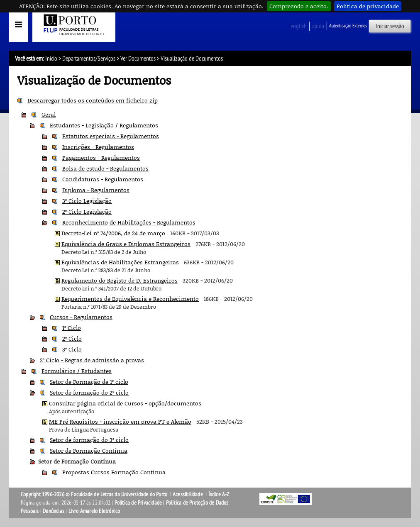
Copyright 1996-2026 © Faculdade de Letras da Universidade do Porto (94, 494)
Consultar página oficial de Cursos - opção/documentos (125, 403)
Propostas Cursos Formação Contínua (114, 472)
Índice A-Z (219, 494)
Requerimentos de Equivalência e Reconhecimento (130, 299)
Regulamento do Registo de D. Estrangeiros (119, 280)
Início (51, 58)
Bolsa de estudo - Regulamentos (105, 168)
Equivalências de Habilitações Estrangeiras (120, 262)
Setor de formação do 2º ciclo (89, 392)
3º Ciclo (72, 349)
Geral (49, 114)
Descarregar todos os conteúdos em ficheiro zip (92, 100)
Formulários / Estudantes (77, 371)
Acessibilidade (188, 494)
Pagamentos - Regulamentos (101, 157)
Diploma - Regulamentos (95, 190)
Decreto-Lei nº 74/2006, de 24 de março (113, 233)
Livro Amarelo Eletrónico (94, 511)
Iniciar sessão (390, 26)
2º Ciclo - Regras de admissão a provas (92, 360)
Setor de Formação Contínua (88, 450)
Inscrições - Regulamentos (98, 147)
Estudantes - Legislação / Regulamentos (104, 125)
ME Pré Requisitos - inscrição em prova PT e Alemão (120, 421)
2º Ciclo (72, 338)
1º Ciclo (71, 328)
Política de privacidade (368, 6)
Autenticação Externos (348, 26)
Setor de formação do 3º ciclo (89, 440)
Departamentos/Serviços (88, 58)
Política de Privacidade (138, 502)
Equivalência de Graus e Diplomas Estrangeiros (125, 244)
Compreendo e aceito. (298, 6)
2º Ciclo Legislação (87, 211)
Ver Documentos (138, 58)
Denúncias (53, 511)
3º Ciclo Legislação (87, 201)
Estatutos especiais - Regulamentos (110, 136)
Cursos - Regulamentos (81, 317)
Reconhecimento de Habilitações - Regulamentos (128, 222)
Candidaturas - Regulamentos (102, 179)
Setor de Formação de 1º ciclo (89, 381)
